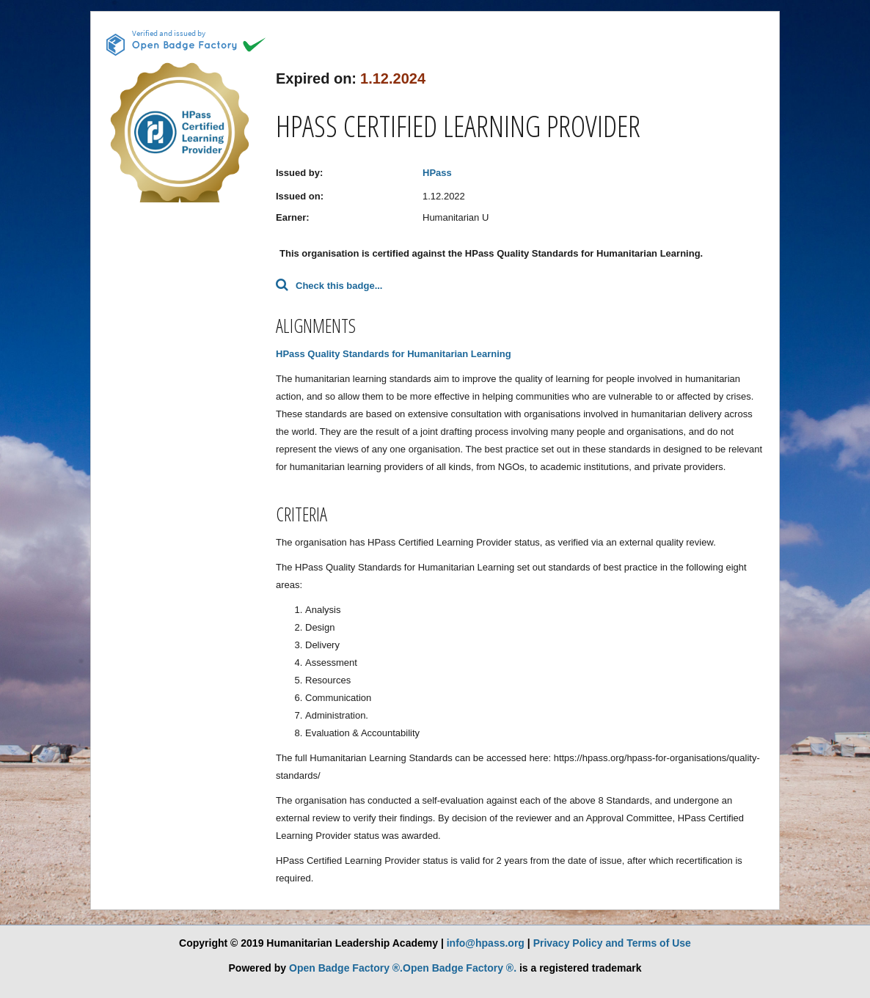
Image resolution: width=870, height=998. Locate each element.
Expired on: (316, 78)
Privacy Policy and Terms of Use (612, 943)
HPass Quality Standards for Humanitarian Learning (393, 353)
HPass (437, 172)
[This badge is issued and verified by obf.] (186, 42)
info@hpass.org (485, 943)
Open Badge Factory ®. (346, 968)
